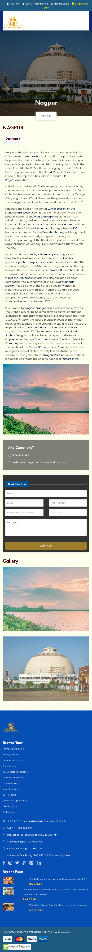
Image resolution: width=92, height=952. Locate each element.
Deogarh (21, 335)
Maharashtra (33, 156)
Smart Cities (52, 172)
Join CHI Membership (35, 3)
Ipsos (55, 254)
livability (68, 258)
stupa (18, 240)
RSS (75, 228)
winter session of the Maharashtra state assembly (40, 211)
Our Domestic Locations (16, 771)
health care (53, 262)
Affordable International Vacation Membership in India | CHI (58, 879)
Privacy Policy (11, 754)
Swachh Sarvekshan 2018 (24, 278)
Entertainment (11, 783)
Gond (49, 331)
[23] (81, 201)
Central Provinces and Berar (47, 347)
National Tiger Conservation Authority (52, 327)
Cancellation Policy (14, 760)
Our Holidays (10, 794)
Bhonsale (41, 339)
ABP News (44, 254)
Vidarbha (40, 216)
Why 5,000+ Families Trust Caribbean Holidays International (57, 905)
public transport (28, 262)
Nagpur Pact (52, 355)
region (50, 216)
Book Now (46, 545)
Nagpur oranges (35, 308)
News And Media (12, 789)
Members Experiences (15, 777)
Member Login (60, 3)
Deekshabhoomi (52, 232)
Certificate (9, 812)
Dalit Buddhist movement (56, 224)
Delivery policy (11, 806)
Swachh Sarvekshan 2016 (65, 270)
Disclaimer (9, 766)
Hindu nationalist (44, 228)
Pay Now (13, 3)
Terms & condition (13, 748)
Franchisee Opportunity (16, 800)
